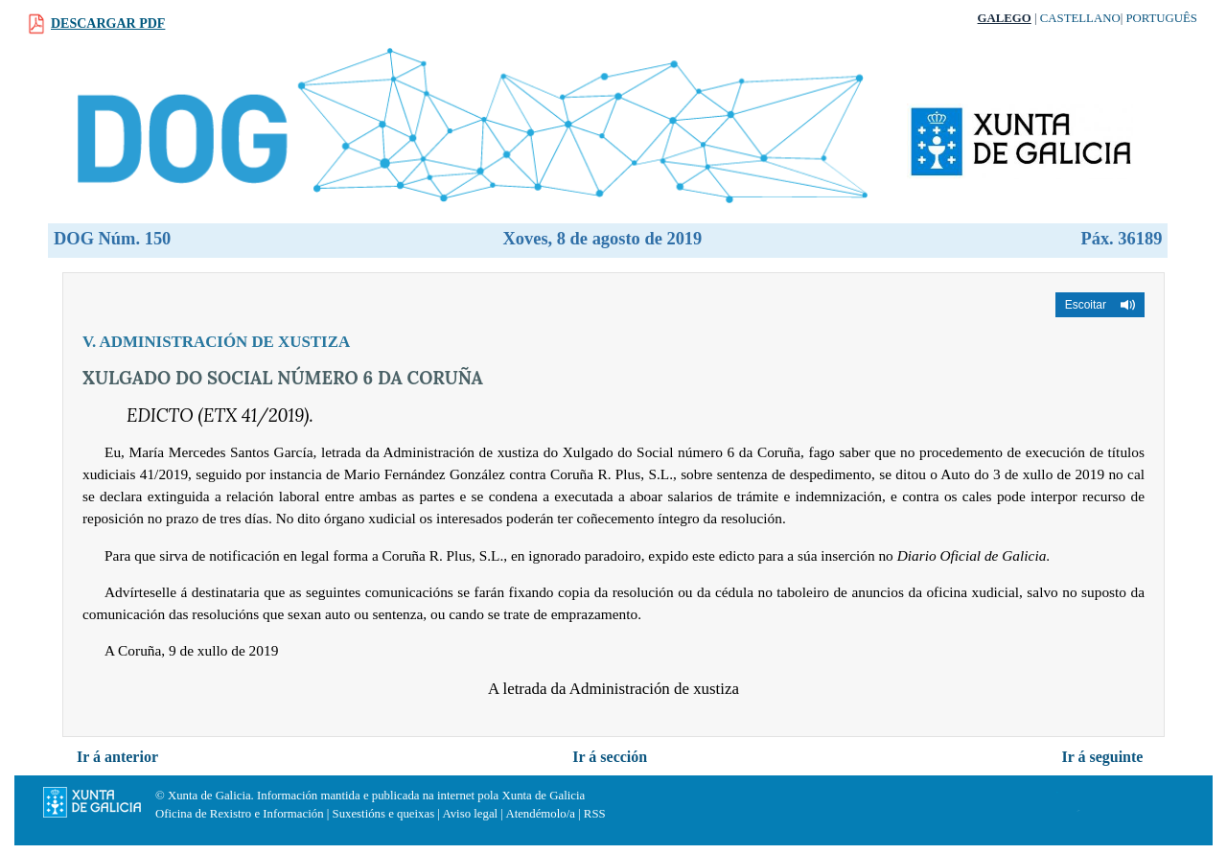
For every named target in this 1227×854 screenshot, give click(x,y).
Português (1161, 18)
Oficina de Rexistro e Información (239, 813)
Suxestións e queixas (384, 813)
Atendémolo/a (540, 813)
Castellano (1080, 18)
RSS (595, 813)
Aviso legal (470, 813)
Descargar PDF (108, 23)
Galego (1004, 18)
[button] (1100, 304)
